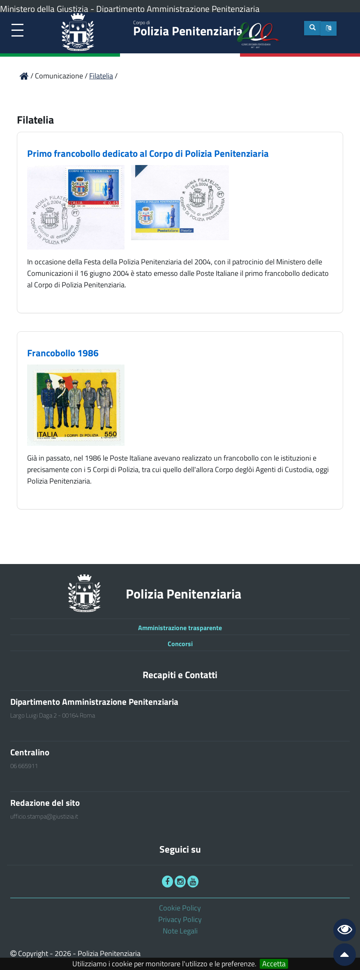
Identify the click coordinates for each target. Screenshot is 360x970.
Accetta (274, 964)
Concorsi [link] (180, 644)
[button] (329, 28)
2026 (63, 953)
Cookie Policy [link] (180, 907)
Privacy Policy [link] (180, 919)
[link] (17, 30)
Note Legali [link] (180, 930)
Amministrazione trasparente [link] (180, 628)
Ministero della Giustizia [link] (44, 8)
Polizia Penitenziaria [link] (187, 29)
